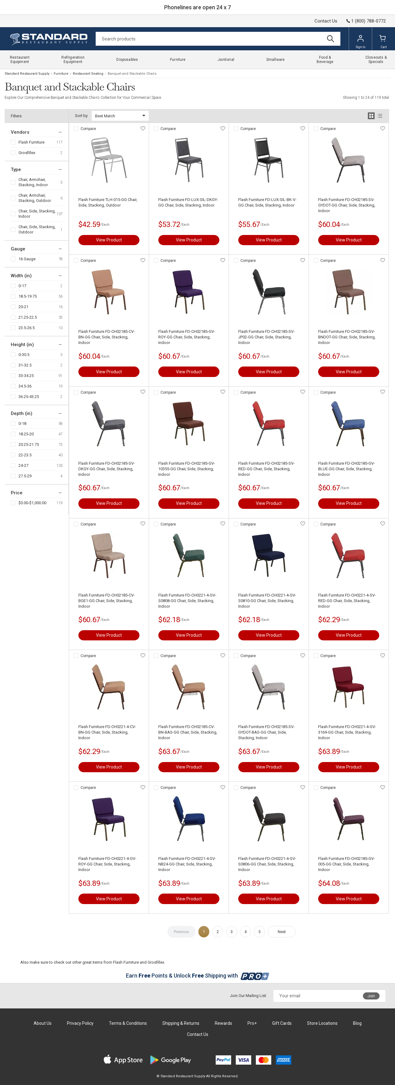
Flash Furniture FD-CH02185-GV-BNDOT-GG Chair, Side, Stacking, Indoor (347, 337)
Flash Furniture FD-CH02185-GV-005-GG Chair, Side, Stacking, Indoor (346, 864)
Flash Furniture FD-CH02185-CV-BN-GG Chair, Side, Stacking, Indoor (106, 337)
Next (282, 931)
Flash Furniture (31, 142)
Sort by (81, 115)
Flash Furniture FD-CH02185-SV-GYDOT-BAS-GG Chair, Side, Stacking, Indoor (266, 732)
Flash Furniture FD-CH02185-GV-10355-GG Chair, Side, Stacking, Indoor (186, 469)
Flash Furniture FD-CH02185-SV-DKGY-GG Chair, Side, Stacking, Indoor (106, 469)
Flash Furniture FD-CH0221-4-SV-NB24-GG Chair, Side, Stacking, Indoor (187, 864)
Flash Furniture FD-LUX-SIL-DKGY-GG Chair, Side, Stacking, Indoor (188, 202)
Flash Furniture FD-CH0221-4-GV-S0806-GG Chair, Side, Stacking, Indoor (267, 864)
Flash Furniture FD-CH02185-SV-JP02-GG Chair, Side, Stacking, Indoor (266, 337)
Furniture (61, 74)
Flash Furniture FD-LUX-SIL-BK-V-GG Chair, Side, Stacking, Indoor (267, 202)
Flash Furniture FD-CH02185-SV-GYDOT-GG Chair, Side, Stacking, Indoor (346, 205)
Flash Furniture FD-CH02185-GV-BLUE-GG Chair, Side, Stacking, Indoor (346, 469)
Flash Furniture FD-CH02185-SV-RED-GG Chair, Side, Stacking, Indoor (266, 469)
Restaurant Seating (88, 74)
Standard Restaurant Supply (27, 74)
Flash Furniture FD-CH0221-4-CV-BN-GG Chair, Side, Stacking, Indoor (107, 732)
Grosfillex (27, 152)
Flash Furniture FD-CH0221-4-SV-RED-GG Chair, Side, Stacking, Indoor (347, 601)
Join (371, 996)
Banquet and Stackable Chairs (132, 74)
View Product (109, 239)
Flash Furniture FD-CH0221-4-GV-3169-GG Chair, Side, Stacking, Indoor (347, 732)
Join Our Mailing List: (248, 995)
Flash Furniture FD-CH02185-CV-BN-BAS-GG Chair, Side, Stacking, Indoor (187, 732)
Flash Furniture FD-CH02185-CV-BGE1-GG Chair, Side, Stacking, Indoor (106, 601)
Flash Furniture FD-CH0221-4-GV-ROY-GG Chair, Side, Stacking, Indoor (107, 864)
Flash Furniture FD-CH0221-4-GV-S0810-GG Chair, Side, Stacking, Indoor (267, 601)
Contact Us (325, 21)
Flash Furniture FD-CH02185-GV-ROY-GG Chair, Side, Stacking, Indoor (186, 337)
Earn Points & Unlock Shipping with (197, 975)
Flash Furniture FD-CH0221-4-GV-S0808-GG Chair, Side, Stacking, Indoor (187, 601)
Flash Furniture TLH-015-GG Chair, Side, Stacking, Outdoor (107, 202)
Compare (88, 129)
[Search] (218, 39)
